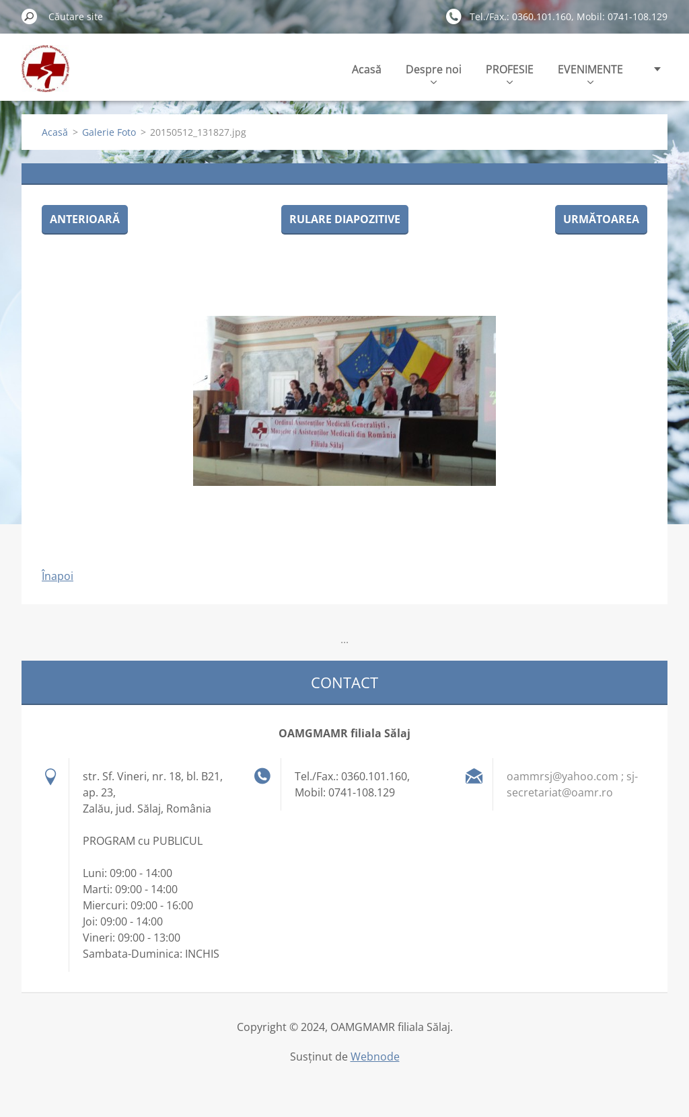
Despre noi (433, 73)
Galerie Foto (109, 132)
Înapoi (57, 576)
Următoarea (601, 219)
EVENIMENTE (590, 73)
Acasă (367, 69)
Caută (30, 16)
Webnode (375, 1056)
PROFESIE (509, 73)
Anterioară (85, 219)
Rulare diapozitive (344, 219)
